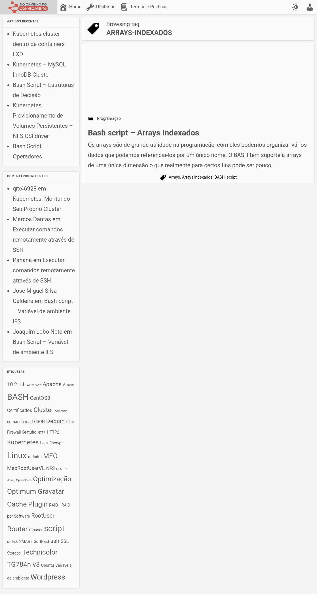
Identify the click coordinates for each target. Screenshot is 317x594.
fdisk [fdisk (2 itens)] (70, 421)
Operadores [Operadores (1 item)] (24, 480)
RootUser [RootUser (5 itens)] (42, 516)
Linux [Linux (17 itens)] (17, 455)
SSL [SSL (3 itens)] (65, 541)
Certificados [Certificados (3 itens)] (19, 410)
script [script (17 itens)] (54, 528)
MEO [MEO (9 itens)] (50, 456)
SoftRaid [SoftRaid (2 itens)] (41, 541)
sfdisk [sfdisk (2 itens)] (12, 541)
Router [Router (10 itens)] (17, 529)
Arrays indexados (197, 177)
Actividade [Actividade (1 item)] (34, 385)
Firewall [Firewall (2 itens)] (14, 432)
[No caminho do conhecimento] (28, 7)
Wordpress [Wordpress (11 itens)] (48, 577)
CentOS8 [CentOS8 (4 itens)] (40, 398)
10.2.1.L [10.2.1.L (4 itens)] (16, 384)
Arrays (174, 177)
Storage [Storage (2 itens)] (14, 553)
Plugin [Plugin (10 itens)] (38, 504)
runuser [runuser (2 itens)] (36, 530)
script (232, 177)
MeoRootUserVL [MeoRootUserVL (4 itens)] (26, 468)
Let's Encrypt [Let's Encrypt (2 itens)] (51, 443)
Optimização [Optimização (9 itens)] (52, 479)
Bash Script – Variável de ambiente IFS (43, 311)
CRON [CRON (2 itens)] (39, 421)
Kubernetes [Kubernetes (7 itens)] (23, 442)
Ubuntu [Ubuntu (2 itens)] (47, 565)
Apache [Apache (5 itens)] (52, 384)
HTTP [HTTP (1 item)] (41, 432)
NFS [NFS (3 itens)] (50, 468)
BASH (219, 177)
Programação (109, 118)
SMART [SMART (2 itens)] (25, 541)
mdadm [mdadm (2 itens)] (35, 457)
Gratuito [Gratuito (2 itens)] (29, 432)
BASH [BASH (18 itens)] (18, 397)
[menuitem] (70, 7)
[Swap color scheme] (296, 7)
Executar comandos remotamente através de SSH (43, 239)
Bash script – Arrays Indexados (143, 132)
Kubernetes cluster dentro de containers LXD (39, 44)
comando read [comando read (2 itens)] (20, 421)
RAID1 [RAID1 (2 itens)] (54, 505)
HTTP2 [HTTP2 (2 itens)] (53, 432)
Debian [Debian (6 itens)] (55, 420)
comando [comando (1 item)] (61, 411)
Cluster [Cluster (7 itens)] (43, 409)
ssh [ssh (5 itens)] (54, 541)
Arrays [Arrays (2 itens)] (68, 384)
